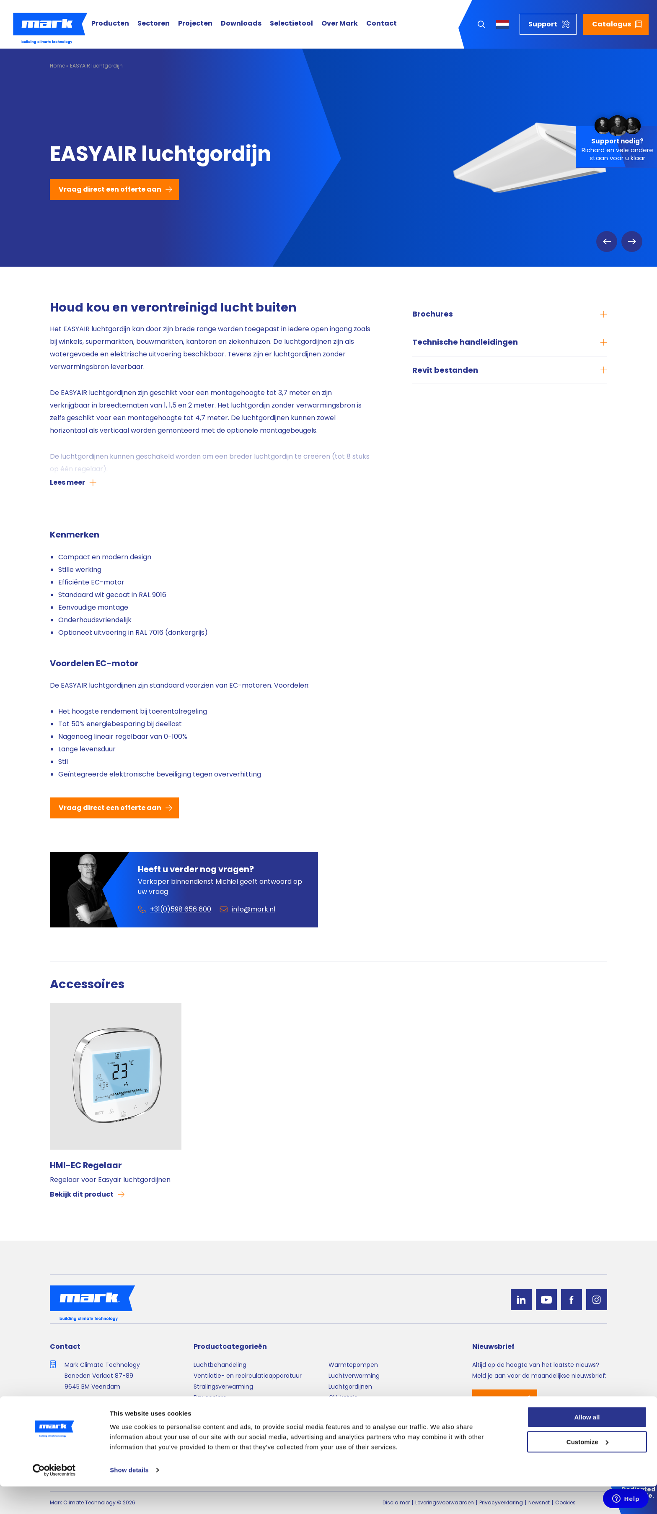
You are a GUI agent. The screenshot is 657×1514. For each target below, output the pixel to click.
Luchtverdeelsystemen (227, 1409)
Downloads (241, 23)
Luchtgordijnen (350, 1386)
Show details (129, 1497)
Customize (587, 1469)
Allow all (587, 1444)
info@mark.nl (84, 1417)
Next (631, 241)
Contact (381, 23)
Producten (110, 23)
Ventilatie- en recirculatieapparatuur (248, 1375)
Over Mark (339, 23)
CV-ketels (342, 1397)
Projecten (195, 23)
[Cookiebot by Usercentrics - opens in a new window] (54, 1497)
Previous (606, 241)
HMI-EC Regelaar (86, 1165)
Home (57, 65)
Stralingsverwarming (223, 1386)
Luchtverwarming (354, 1375)
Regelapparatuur (353, 1409)
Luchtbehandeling (220, 1365)
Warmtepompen (353, 1365)
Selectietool (291, 23)
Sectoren (153, 23)
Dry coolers (210, 1397)
